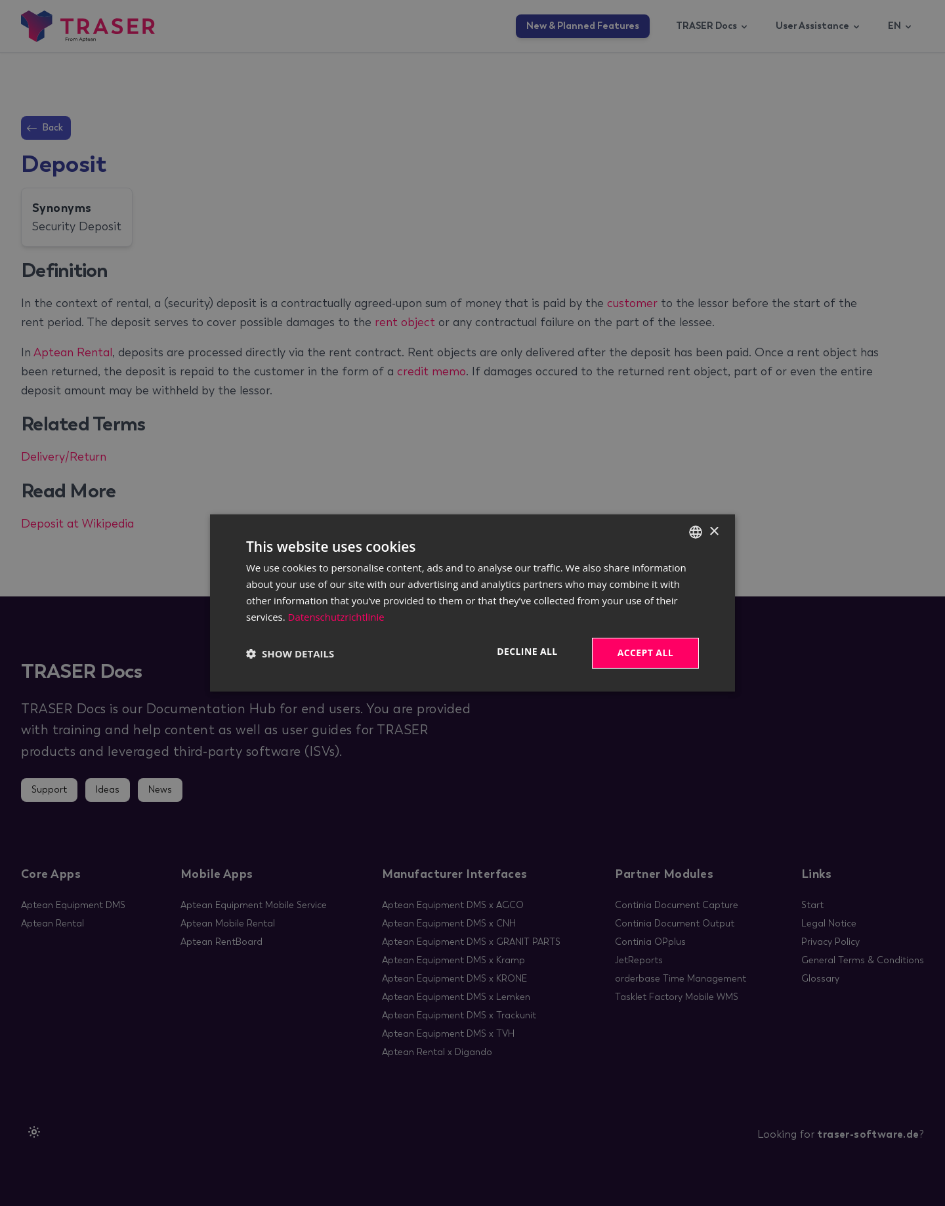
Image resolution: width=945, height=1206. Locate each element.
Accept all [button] (645, 652)
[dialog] (472, 603)
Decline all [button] (527, 651)
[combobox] (695, 532)
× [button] (714, 531)
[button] (290, 653)
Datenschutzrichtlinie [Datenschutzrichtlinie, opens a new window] (336, 616)
